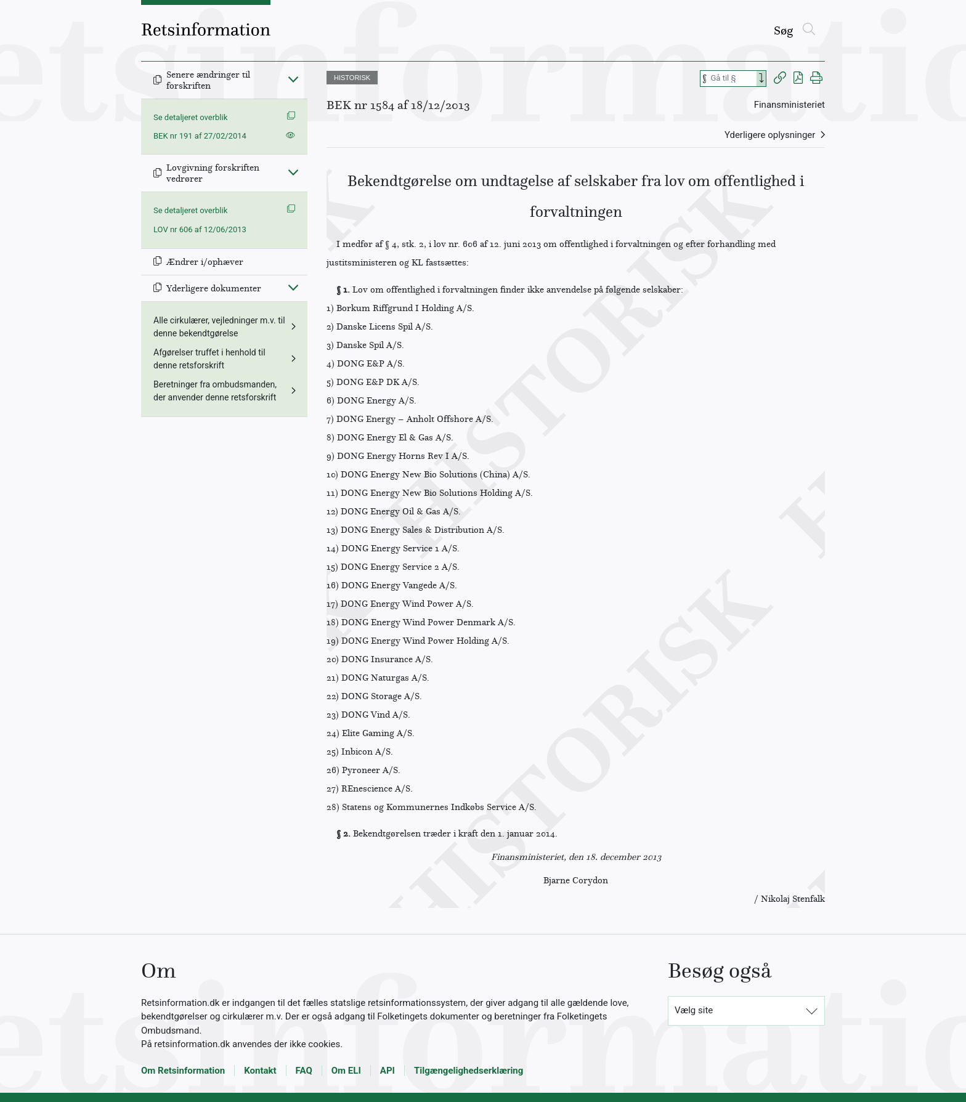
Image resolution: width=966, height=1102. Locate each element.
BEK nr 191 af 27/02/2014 (199, 135)
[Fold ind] (293, 78)
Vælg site (694, 1010)
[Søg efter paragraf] (732, 78)
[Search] (761, 78)
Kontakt (260, 1070)
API (387, 1070)
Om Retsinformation (183, 1070)
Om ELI (346, 1070)
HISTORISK (352, 77)
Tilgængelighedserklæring (468, 1070)
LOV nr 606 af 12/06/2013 (199, 229)
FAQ (304, 1070)
